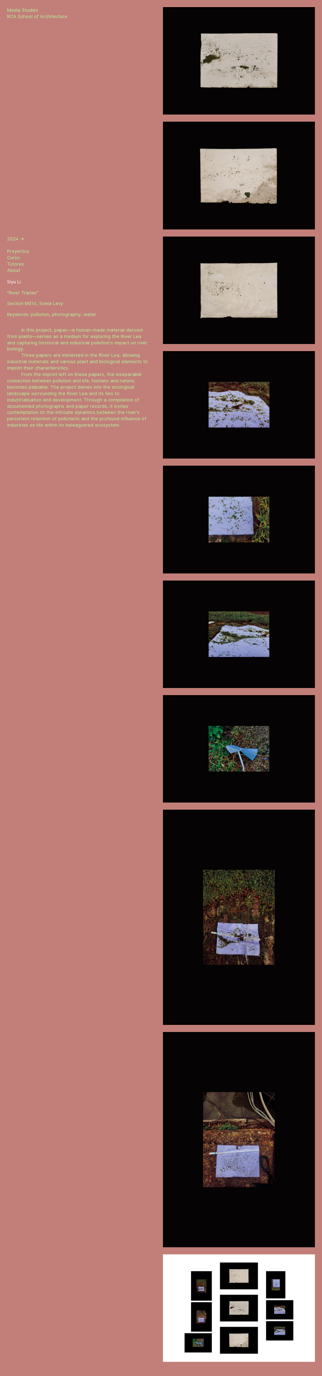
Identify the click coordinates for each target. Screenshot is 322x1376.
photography (66, 314)
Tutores (15, 264)
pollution (40, 314)
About (13, 270)
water (90, 314)
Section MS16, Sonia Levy (35, 303)
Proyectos (18, 251)
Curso (13, 257)
